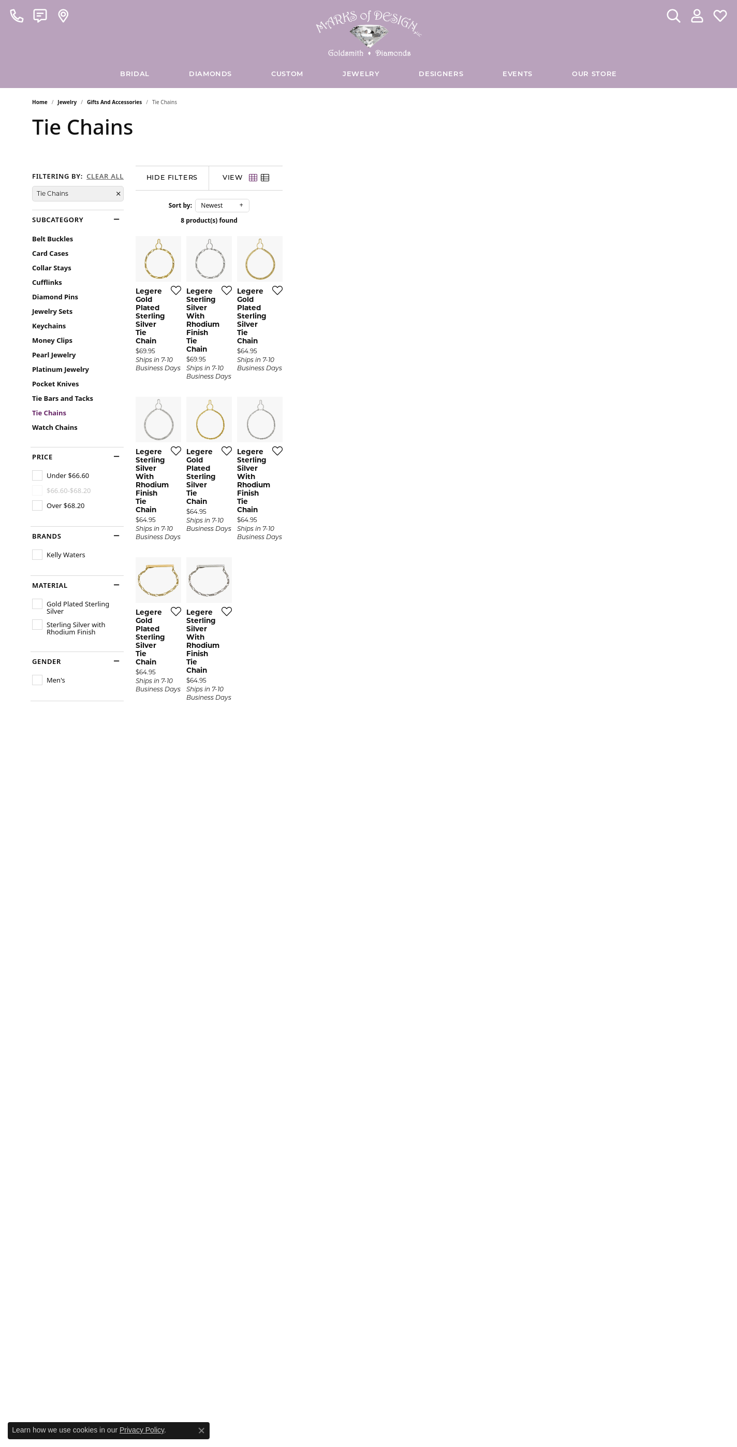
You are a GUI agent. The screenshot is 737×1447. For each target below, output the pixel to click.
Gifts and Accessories (114, 102)
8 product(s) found (420, 220)
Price (42, 457)
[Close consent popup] (201, 1430)
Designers (441, 74)
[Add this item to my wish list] (313, 431)
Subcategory (57, 219)
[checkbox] (60, 475)
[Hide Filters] (278, 178)
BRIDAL (135, 74)
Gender (46, 661)
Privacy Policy (142, 1430)
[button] (673, 15)
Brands (46, 536)
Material (50, 585)
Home (40, 102)
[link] (16, 15)
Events (518, 74)
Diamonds (210, 74)
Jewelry (361, 74)
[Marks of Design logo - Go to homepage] (368, 30)
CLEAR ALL (105, 176)
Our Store (594, 74)
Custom (287, 74)
